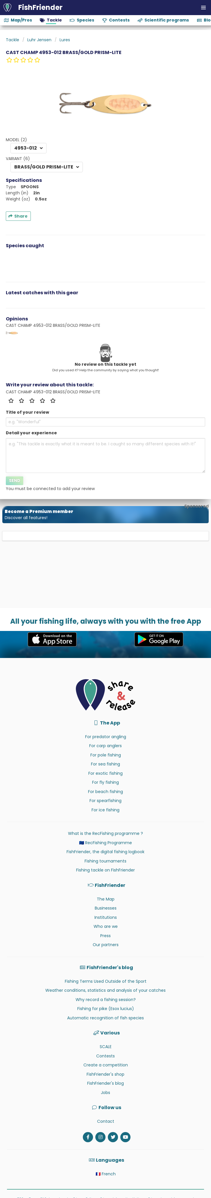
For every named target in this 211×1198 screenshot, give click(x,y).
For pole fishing (105, 755)
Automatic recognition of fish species (105, 1018)
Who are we (106, 926)
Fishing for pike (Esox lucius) (105, 1009)
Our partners (106, 945)
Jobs (105, 1092)
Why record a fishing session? (106, 999)
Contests (105, 1056)
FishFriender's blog (105, 1083)
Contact (105, 1121)
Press (105, 936)
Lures (65, 40)
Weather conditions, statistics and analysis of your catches (105, 990)
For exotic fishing (105, 773)
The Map (106, 899)
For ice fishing (105, 810)
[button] (203, 7)
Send (14, 480)
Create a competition (105, 1065)
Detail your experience (31, 433)
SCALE (106, 1047)
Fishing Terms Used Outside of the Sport (105, 981)
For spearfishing (105, 801)
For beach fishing (105, 792)
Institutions (105, 917)
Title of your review (27, 412)
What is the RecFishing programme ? (105, 833)
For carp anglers (105, 746)
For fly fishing (105, 782)
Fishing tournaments (105, 861)
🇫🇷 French (106, 1174)
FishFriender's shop (105, 1074)
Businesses (106, 908)
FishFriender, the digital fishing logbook (105, 852)
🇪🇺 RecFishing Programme (105, 843)
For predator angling (105, 737)
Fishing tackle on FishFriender (105, 870)
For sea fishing (105, 764)
